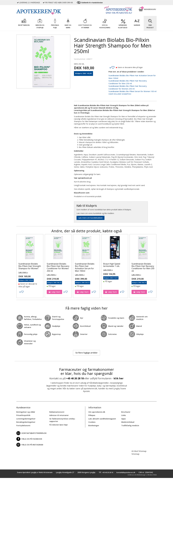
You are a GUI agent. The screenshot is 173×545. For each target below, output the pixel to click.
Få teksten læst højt (58, 422)
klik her (119, 376)
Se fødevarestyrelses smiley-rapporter (61, 417)
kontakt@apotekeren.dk (31, 430)
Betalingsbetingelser (25, 419)
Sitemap (135, 451)
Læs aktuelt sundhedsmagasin (101, 416)
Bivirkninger (93, 422)
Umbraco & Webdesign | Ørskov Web (141, 474)
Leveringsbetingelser (25, 416)
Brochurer (125, 410)
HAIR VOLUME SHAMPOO (119, 92)
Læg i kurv (54, 290)
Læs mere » (23, 271)
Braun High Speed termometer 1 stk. (111, 263)
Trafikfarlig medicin (130, 422)
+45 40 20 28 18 (75, 376)
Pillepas (91, 413)
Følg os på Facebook (28, 436)
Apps (123, 416)
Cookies (91, 419)
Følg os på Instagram (29, 442)
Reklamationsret (56, 410)
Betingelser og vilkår (25, 410)
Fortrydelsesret (23, 422)
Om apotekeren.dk (96, 410)
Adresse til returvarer (58, 413)
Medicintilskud (127, 419)
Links (123, 413)
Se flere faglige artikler (86, 350)
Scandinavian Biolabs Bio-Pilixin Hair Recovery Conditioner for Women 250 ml (58, 266)
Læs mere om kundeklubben (90, 216)
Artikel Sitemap (139, 448)
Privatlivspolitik (23, 413)
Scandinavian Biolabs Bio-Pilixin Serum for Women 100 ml (132, 90)
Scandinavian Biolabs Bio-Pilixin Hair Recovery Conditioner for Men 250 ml (143, 266)
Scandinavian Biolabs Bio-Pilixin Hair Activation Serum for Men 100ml (84, 266)
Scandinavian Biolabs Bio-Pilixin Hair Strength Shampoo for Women (29, 264)
